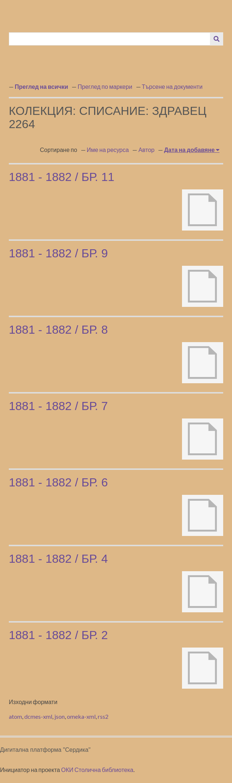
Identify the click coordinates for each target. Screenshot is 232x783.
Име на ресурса (108, 149)
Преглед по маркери (105, 86)
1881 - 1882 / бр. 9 (58, 253)
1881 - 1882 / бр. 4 (58, 558)
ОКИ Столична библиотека (97, 769)
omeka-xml (81, 716)
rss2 (103, 716)
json (59, 716)
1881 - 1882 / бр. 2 (58, 635)
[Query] (110, 39)
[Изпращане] (216, 39)
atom (15, 716)
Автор (146, 149)
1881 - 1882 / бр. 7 (58, 406)
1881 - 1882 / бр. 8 (58, 329)
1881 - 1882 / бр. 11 (61, 177)
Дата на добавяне (190, 149)
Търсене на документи (172, 86)
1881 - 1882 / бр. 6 (58, 482)
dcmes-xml (38, 716)
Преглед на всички (41, 86)
